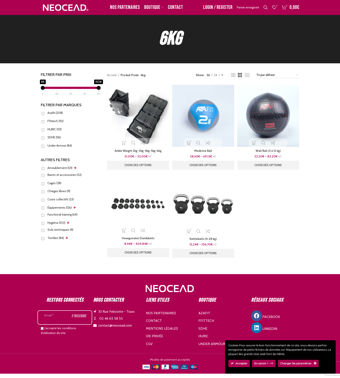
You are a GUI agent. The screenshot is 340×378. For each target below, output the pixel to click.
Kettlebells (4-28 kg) (203, 243)
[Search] (265, 9)
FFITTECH (206, 325)
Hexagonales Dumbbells (138, 242)
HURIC (54, 134)
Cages (54, 188)
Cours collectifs (60, 204)
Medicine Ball (203, 154)
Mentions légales (162, 333)
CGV (149, 348)
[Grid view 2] (233, 79)
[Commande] (277, 80)
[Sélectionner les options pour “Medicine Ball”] (203, 168)
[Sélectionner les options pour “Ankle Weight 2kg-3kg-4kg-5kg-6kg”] (137, 168)
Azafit (55, 117)
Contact (154, 325)
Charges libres (58, 196)
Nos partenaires (161, 317)
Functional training (62, 219)
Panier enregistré (248, 10)
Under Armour (59, 150)
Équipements (59, 212)
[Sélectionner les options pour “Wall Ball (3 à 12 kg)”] (268, 168)
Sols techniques (60, 234)
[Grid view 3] (240, 79)
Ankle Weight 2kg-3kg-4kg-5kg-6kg (137, 154)
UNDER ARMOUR (211, 348)
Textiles (55, 242)
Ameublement (59, 172)
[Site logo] (65, 9)
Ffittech (55, 126)
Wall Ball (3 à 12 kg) (268, 154)
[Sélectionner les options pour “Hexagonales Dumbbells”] (137, 256)
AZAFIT (204, 317)
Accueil (112, 80)
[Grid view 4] (247, 79)
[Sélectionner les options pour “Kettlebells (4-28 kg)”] (203, 257)
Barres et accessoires (64, 179)
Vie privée (154, 340)
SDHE (54, 142)
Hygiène (56, 227)
